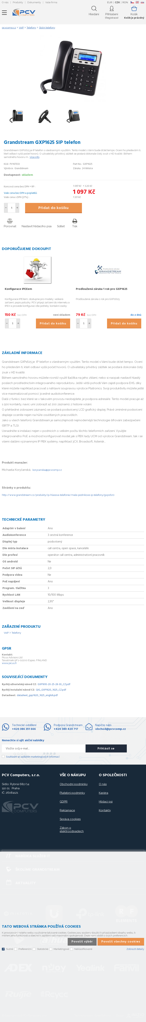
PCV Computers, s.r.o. (24, 13)
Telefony (16, 632)
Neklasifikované (83, 949)
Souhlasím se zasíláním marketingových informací (33, 757)
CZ (132, 2)
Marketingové (61, 949)
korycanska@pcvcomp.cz (47, 469)
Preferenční (25, 949)
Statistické (42, 949)
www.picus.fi (9, 663)
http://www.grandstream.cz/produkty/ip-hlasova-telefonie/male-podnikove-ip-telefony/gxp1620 (58, 495)
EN (137, 2)
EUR (109, 2)
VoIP (6, 632)
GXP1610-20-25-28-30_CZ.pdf (54, 684)
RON (125, 2)
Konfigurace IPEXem (18, 289)
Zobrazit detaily (135, 949)
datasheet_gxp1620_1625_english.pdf (37, 695)
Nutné (9, 949)
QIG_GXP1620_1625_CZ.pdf (51, 690)
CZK (117, 2)
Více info (34, 157)
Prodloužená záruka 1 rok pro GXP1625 (101, 289)
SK (142, 2)
